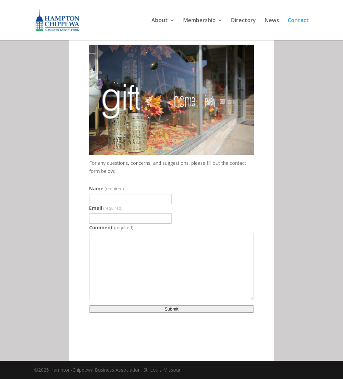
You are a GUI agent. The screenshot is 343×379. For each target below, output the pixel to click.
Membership (199, 21)
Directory (243, 21)
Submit (171, 309)
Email (106, 208)
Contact (298, 21)
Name (106, 188)
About (159, 21)
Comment (111, 227)
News (272, 21)
